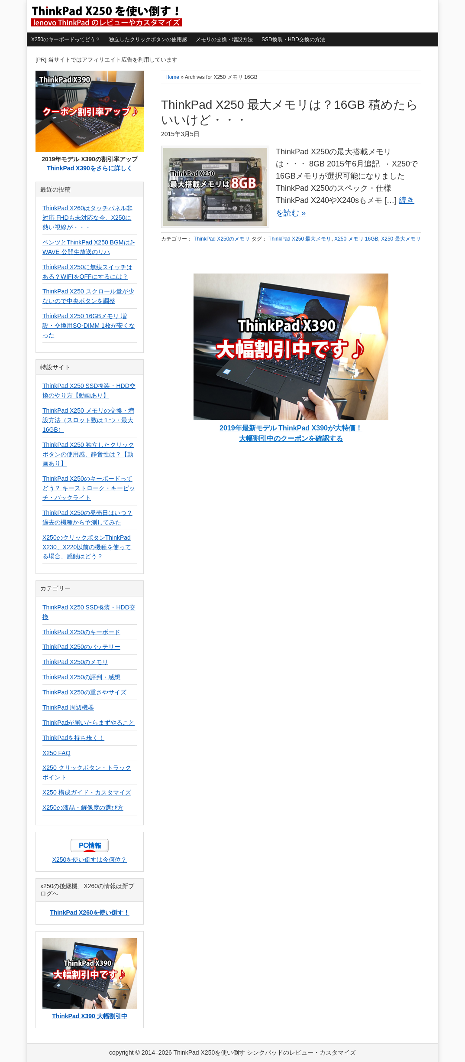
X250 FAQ (56, 752)
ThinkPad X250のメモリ (222, 239)
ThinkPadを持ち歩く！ (73, 737)
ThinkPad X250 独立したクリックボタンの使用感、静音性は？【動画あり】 (88, 454)
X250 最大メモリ (400, 239)
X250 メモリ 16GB (356, 239)
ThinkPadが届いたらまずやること (88, 722)
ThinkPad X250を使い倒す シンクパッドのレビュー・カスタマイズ (105, 16)
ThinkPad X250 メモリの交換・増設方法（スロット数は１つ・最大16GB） (88, 420)
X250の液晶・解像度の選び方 (82, 807)
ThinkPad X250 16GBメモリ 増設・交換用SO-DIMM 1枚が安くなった (88, 326)
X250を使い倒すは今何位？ (89, 859)
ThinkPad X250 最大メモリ (299, 239)
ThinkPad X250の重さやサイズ (84, 692)
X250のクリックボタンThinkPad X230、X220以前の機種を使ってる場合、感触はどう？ (86, 547)
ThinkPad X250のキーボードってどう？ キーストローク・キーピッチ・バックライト (88, 488)
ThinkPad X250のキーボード (81, 632)
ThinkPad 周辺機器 (68, 707)
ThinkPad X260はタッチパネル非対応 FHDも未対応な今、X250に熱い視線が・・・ (87, 218)
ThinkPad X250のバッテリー (81, 646)
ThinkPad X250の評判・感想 (81, 677)
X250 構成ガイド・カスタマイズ (86, 792)
